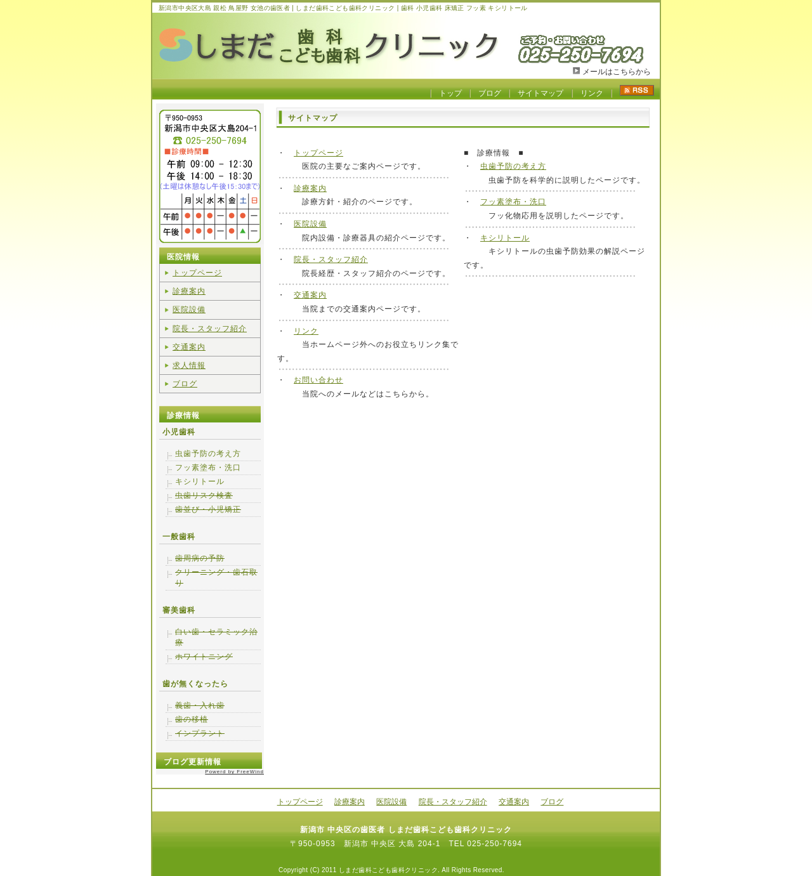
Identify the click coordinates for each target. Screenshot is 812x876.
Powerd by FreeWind (234, 772)
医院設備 (310, 223)
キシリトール (505, 237)
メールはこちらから (616, 71)
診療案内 (310, 188)
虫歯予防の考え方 (513, 166)
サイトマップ (540, 93)
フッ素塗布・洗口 (513, 201)
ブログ (489, 93)
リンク (591, 93)
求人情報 (189, 365)
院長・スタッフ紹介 (331, 259)
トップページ (318, 152)
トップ (450, 93)
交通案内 (310, 295)
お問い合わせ (318, 380)
